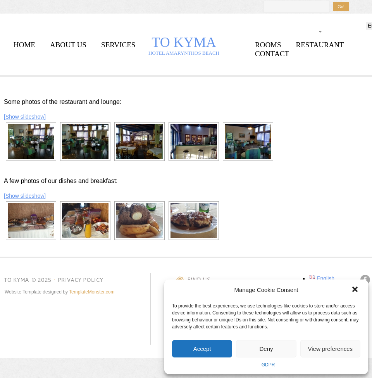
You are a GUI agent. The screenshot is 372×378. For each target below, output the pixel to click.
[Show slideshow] (25, 117)
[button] (355, 290)
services (118, 45)
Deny (266, 348)
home (24, 45)
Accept (202, 348)
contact (272, 54)
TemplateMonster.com (91, 292)
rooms (268, 45)
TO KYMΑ (184, 42)
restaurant (320, 45)
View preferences (330, 348)
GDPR (268, 365)
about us (68, 45)
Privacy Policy (80, 280)
